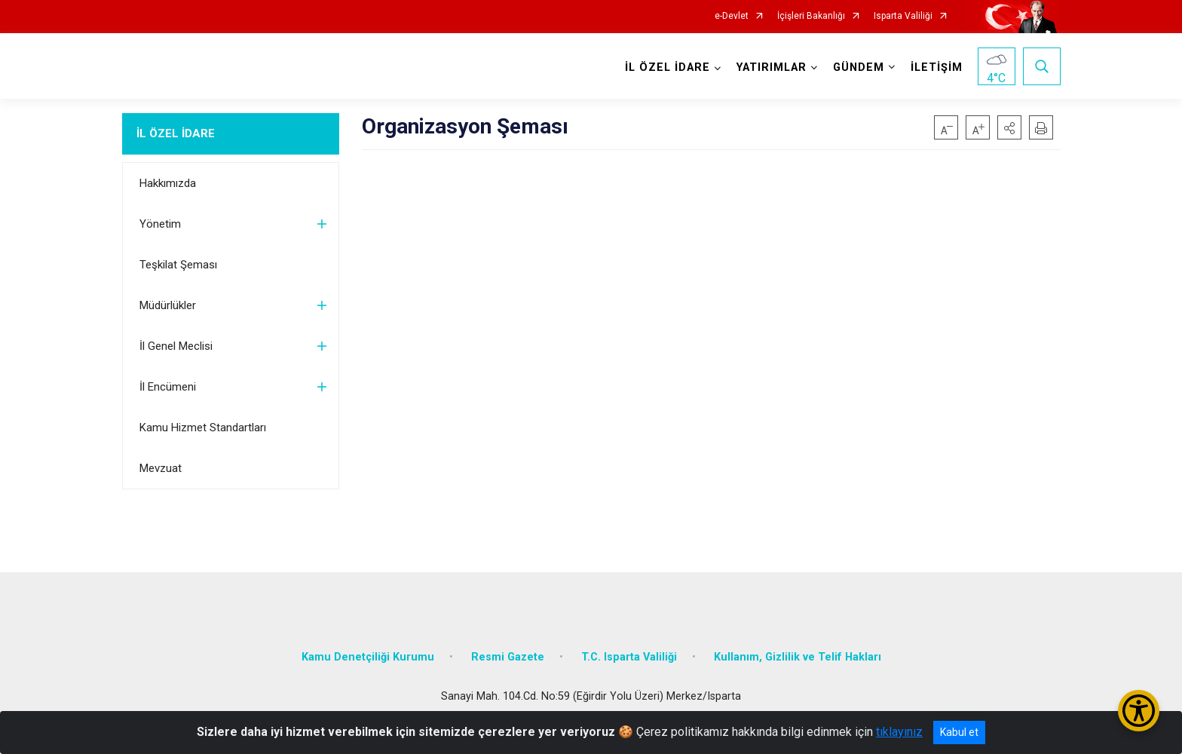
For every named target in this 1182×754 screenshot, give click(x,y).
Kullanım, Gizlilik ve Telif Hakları (797, 657)
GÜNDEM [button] (858, 67)
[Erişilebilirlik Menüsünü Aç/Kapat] (1138, 710)
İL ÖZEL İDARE (175, 133)
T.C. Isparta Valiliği (629, 657)
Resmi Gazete (507, 657)
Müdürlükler (167, 305)
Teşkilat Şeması (178, 264)
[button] (1009, 127)
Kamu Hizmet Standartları (202, 427)
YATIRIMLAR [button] (771, 67)
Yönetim (160, 224)
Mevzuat (160, 468)
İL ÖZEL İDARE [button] (667, 67)
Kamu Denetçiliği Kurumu (368, 657)
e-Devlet (732, 16)
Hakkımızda (167, 183)
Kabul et (959, 732)
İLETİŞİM (937, 67)
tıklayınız (899, 732)
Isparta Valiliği (903, 16)
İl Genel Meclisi (176, 346)
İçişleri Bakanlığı (811, 16)
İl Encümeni (167, 387)
